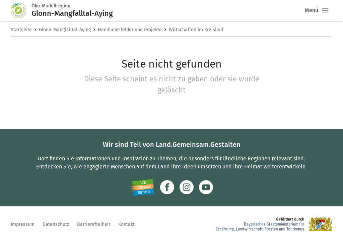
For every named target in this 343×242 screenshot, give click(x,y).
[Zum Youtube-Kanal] (206, 187)
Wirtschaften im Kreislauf (196, 30)
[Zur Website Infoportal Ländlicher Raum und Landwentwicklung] (142, 187)
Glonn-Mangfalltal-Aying (65, 30)
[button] (325, 10)
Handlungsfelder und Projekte (130, 30)
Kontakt (126, 224)
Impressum (23, 224)
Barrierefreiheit (93, 224)
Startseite (21, 30)
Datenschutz (56, 224)
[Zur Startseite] (21, 10)
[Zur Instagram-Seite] (187, 187)
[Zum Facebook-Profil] (167, 187)
